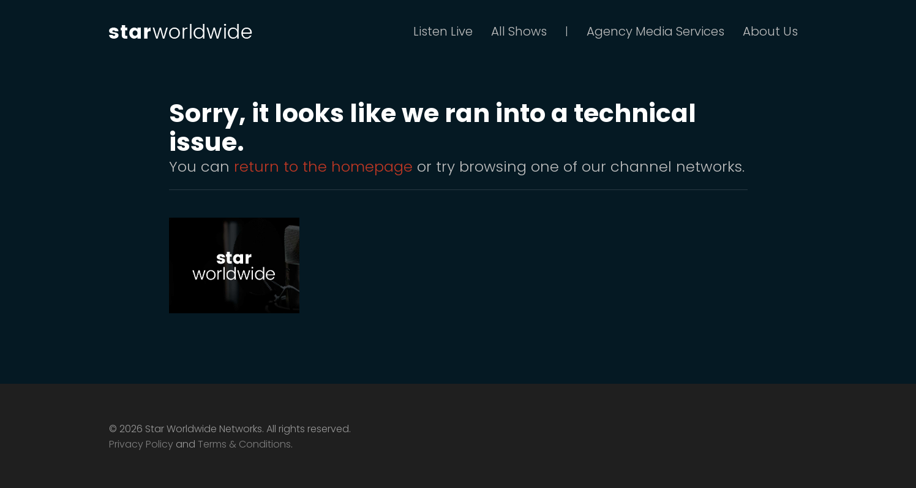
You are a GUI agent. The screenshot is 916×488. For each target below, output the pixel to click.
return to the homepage (323, 166)
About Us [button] (770, 31)
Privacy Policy (141, 444)
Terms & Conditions (244, 444)
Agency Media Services (655, 31)
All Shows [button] (519, 31)
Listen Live (443, 31)
